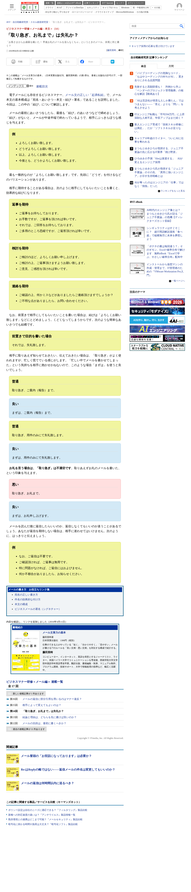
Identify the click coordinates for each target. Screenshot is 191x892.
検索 (182, 26)
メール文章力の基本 (54, 632)
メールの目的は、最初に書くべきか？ (44, 723)
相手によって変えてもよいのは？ (41, 705)
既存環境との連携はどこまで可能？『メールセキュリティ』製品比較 (45, 819)
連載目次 (42, 86)
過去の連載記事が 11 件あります (29, 729)
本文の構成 (21, 604)
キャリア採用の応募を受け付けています (153, 46)
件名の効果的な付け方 (28, 599)
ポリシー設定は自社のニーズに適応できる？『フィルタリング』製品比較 (47, 810)
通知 (45, 61)
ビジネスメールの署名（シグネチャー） (38, 609)
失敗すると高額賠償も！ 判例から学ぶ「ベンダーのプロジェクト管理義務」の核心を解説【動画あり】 (158, 91)
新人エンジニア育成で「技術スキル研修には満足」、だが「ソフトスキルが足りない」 (158, 128)
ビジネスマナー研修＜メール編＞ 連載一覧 (34, 681)
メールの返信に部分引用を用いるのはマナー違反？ (52, 699)
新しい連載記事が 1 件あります (28, 693)
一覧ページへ (178, 281)
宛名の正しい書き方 (26, 594)
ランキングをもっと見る (173, 191)
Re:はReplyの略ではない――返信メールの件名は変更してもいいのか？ (68, 769)
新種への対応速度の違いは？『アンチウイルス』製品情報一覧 (41, 814)
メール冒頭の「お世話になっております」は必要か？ (56, 755)
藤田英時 (111, 50)
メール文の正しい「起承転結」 (85, 94)
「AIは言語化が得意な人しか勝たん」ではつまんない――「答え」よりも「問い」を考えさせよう (159, 104)
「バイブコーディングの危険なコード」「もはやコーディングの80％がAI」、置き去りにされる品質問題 (159, 77)
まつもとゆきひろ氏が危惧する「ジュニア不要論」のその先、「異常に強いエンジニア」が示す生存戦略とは (158, 172)
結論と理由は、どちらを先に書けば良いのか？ (49, 717)
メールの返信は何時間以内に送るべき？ (47, 783)
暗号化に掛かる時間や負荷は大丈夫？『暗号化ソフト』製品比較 (43, 824)
